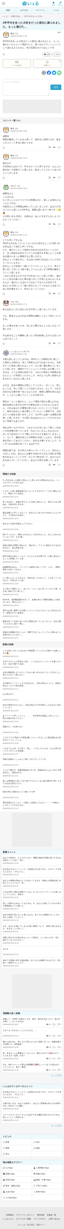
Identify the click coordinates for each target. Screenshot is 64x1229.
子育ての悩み (41, 1186)
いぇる (5, 16)
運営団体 (41, 1215)
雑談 (38, 1148)
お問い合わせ (54, 1219)
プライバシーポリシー (25, 1215)
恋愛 (48, 54)
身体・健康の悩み (13, 1186)
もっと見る (56, 1075)
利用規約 (10, 1215)
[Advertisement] (32, 106)
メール (56, 10)
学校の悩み (10, 1180)
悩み (58, 54)
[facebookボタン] (49, 73)
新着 (8, 10)
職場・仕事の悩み (43, 1180)
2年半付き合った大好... (34, 16)
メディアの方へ (39, 1219)
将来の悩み (40, 1192)
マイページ (40, 10)
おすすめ (24, 10)
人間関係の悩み (42, 1168)
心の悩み (9, 1168)
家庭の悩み (40, 1174)
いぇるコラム (8, 1219)
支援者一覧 (51, 1215)
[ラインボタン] (59, 73)
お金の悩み (10, 1192)
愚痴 (7, 1148)
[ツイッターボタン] (54, 73)
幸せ (7, 1154)
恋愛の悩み (15, 16)
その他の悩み (11, 1198)
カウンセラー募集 (23, 1219)
